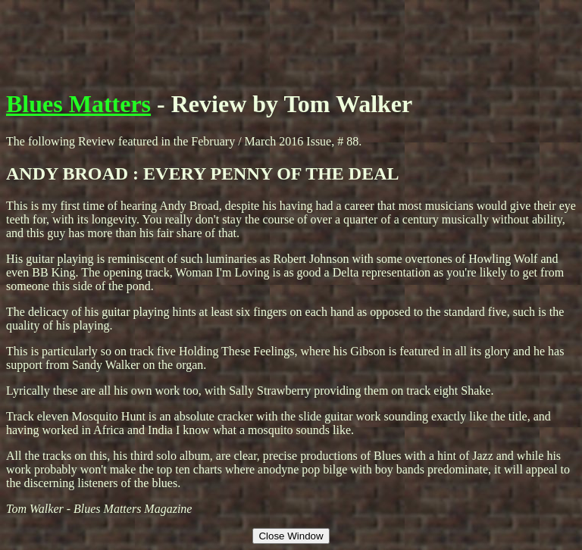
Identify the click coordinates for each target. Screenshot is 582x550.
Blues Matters (78, 103)
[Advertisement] (291, 40)
